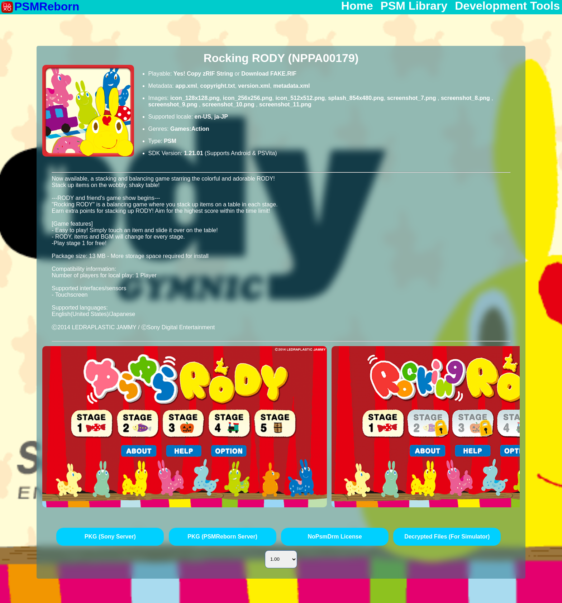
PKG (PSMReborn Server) (222, 536)
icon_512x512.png (300, 98)
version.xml (254, 86)
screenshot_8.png (466, 98)
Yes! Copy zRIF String (203, 74)
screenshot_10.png (229, 104)
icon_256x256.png (247, 98)
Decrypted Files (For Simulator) (447, 536)
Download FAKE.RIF (268, 74)
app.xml (186, 86)
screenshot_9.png (173, 104)
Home (357, 6)
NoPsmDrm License (335, 536)
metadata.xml (291, 86)
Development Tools (507, 6)
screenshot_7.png (412, 98)
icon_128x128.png (195, 98)
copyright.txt (217, 86)
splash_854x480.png (356, 98)
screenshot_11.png (285, 104)
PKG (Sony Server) (110, 536)
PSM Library (414, 6)
